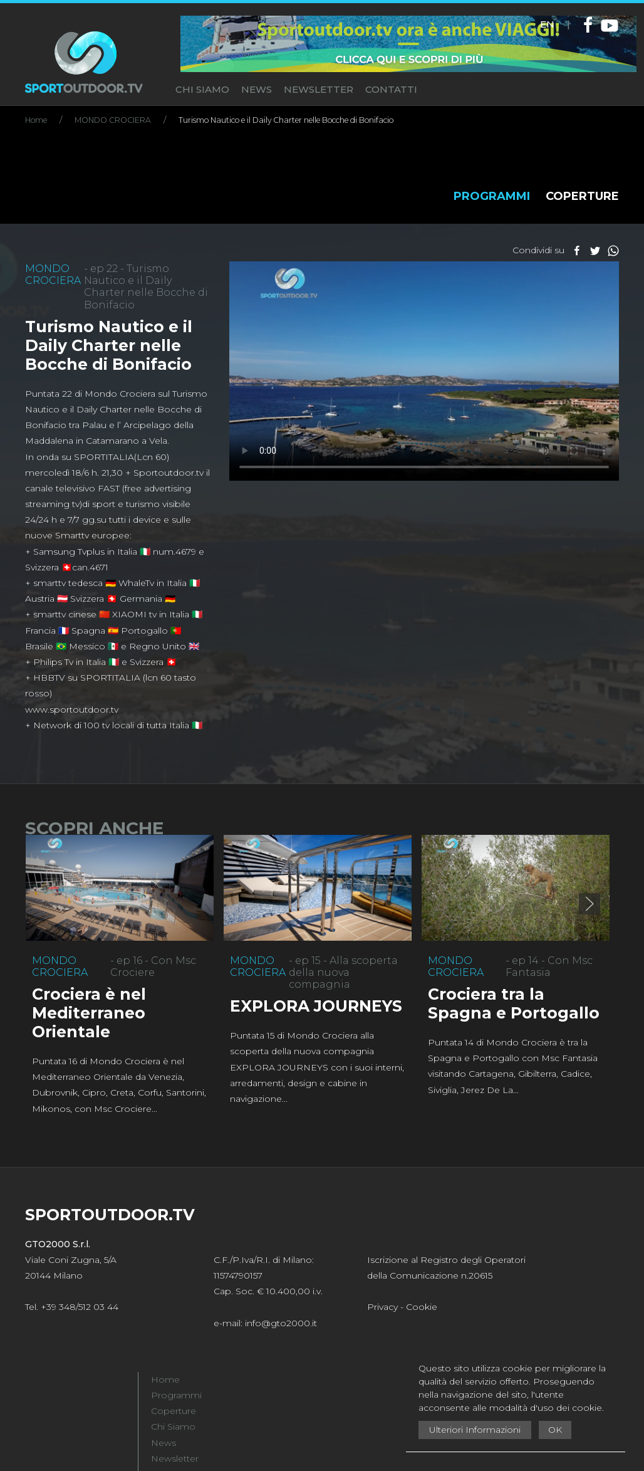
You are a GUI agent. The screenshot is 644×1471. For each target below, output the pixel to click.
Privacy (382, 1306)
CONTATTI (391, 89)
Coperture (173, 1410)
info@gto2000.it (281, 1323)
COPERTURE (582, 196)
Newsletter (175, 1458)
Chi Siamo (173, 1426)
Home (165, 1379)
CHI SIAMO (202, 89)
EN (547, 24)
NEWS (256, 89)
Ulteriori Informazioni (475, 1429)
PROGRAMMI (492, 196)
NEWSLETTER (318, 89)
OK (555, 1429)
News (163, 1442)
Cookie (421, 1306)
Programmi (176, 1395)
